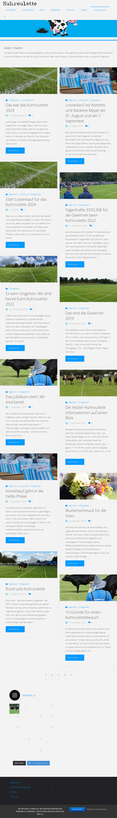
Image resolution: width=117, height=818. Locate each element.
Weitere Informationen (97, 811)
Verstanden (77, 811)
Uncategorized (27, 100)
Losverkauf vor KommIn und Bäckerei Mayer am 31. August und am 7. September (85, 112)
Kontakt (13, 791)
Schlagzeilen (14, 100)
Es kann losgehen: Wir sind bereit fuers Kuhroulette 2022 (28, 299)
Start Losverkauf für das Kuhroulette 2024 (26, 202)
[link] (5, 16)
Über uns (14, 796)
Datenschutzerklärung (20, 787)
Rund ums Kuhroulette (25, 588)
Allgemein (72, 100)
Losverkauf (83, 100)
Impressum (15, 782)
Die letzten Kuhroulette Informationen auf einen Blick (86, 412)
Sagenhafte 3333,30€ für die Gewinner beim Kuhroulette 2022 (86, 215)
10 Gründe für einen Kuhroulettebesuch (83, 615)
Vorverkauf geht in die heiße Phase (24, 493)
